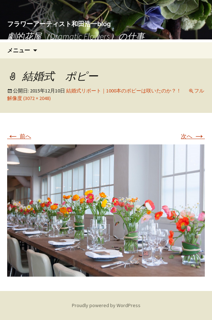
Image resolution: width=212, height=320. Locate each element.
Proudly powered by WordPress (106, 305)
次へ (193, 136)
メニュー (18, 50)
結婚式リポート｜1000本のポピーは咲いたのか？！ (123, 90)
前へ (19, 136)
